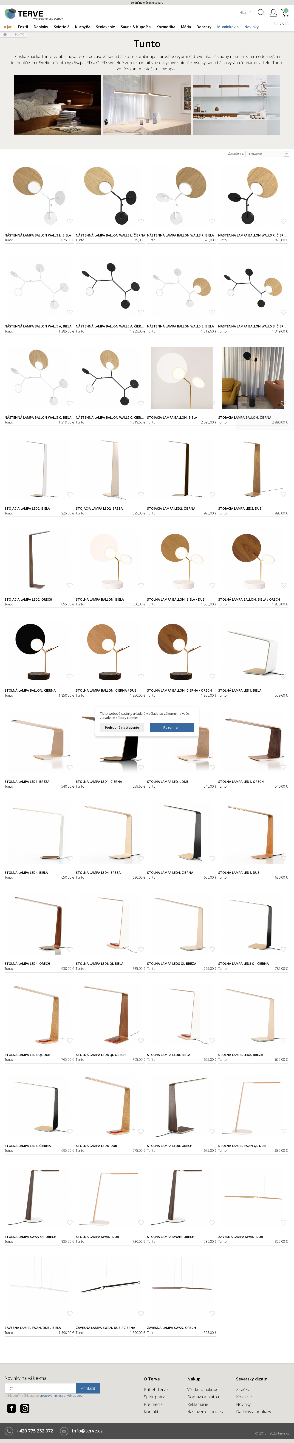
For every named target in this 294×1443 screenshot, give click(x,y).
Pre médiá (153, 1404)
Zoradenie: (236, 153)
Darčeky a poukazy (253, 1411)
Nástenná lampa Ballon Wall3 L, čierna (110, 235)
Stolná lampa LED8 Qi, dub (27, 1055)
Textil (22, 27)
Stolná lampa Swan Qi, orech (30, 1237)
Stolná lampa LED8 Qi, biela (99, 964)
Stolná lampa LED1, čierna (99, 782)
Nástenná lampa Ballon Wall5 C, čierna (110, 417)
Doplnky (41, 27)
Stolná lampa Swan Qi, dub (242, 1146)
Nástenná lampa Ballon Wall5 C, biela (38, 417)
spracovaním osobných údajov (61, 1396)
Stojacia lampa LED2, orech (28, 599)
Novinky (251, 27)
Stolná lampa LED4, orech (27, 964)
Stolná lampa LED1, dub (167, 782)
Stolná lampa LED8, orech (169, 1146)
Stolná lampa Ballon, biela (100, 599)
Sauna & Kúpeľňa (136, 27)
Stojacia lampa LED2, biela (27, 508)
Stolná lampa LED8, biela (168, 1055)
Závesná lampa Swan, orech (171, 1328)
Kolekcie (244, 1396)
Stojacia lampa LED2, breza (99, 508)
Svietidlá (61, 27)
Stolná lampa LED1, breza (27, 782)
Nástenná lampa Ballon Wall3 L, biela (38, 235)
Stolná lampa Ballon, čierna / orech (179, 690)
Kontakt (151, 1411)
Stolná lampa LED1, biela (239, 690)
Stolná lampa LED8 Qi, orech (101, 1055)
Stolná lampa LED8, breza (240, 1055)
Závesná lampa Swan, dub (240, 1237)
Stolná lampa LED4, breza (98, 873)
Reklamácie (197, 1404)
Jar (9, 27)
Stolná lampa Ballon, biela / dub (176, 599)
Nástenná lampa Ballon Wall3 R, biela (180, 235)
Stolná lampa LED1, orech (241, 782)
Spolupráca (154, 1396)
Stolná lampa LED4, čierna (170, 873)
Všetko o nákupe (202, 1389)
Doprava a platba (203, 1396)
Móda (186, 27)
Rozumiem (172, 727)
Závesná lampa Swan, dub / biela (33, 1328)
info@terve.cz (87, 1431)
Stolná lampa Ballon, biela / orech (249, 599)
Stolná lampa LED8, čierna (28, 1146)
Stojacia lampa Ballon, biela (172, 417)
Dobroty (204, 27)
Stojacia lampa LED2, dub (240, 508)
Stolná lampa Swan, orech (170, 1237)
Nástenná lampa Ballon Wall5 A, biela (38, 326)
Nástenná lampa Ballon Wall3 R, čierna (253, 235)
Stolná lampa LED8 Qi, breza (171, 964)
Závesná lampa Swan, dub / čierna (105, 1328)
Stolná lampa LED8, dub (96, 1146)
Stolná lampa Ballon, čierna (30, 690)
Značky (242, 1389)
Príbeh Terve (156, 1389)
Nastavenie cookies (205, 1411)
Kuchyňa (82, 27)
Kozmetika (165, 27)
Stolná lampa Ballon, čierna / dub (106, 690)
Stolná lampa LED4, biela (26, 873)
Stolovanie (105, 27)
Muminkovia (228, 27)
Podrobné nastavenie (122, 727)
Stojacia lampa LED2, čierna (171, 508)
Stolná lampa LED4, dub (239, 873)
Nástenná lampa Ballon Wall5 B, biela (180, 326)
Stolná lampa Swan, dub (97, 1237)
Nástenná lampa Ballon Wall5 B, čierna (253, 326)
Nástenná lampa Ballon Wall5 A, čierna (110, 326)
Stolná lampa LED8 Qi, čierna (243, 964)
